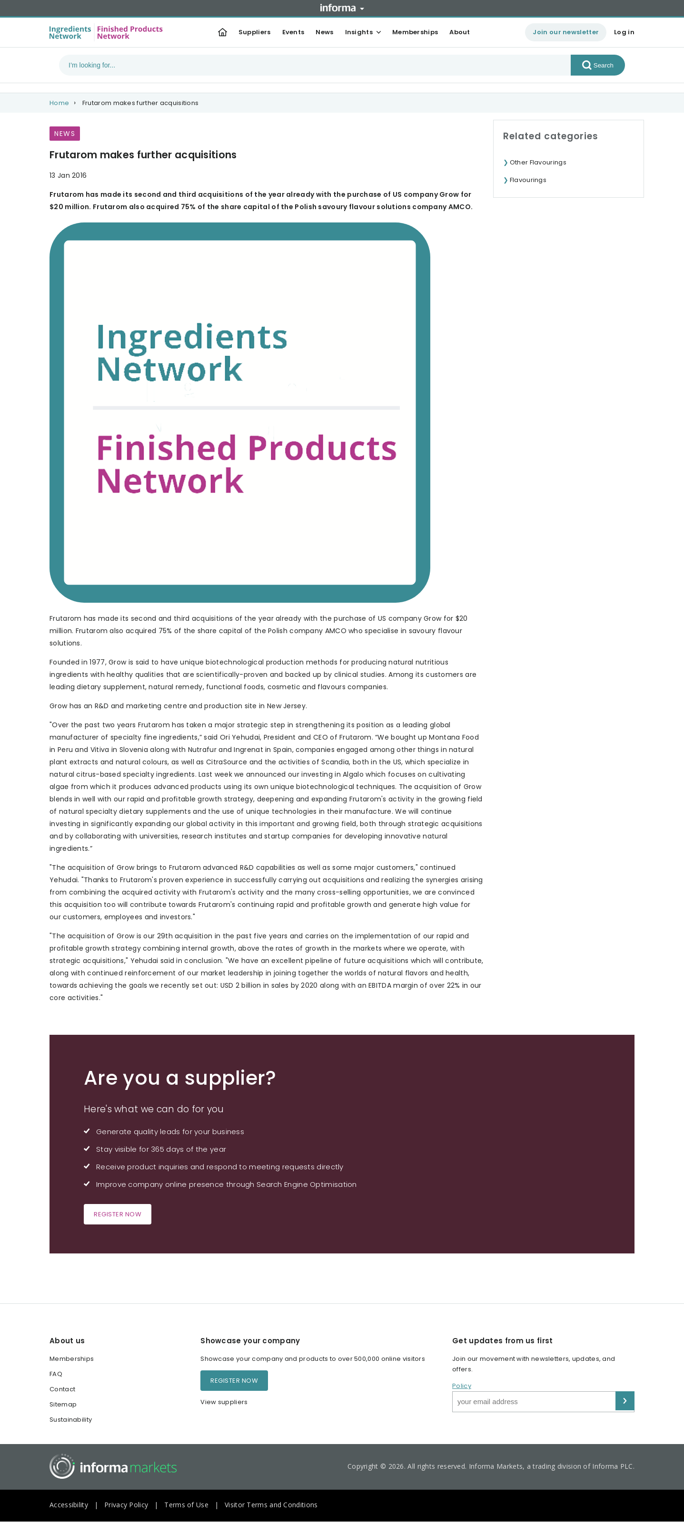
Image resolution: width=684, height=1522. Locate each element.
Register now (117, 1214)
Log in (624, 32)
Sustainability (71, 1419)
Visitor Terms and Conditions (271, 1504)
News (324, 32)
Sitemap (63, 1404)
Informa (342, 7)
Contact (62, 1389)
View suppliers (224, 1401)
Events (293, 32)
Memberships (415, 32)
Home (59, 102)
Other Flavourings (538, 162)
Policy (461, 1385)
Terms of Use (186, 1504)
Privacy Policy (126, 1504)
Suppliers (254, 32)
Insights (359, 32)
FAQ (56, 1373)
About (459, 32)
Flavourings (528, 179)
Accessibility (69, 1504)
